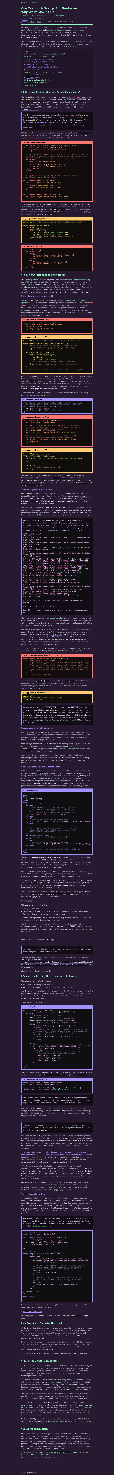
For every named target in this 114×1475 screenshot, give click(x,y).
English (24, 21)
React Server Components (56, 30)
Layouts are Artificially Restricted (39, 64)
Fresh (48, 993)
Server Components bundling (78, 280)
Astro (42, 993)
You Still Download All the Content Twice (42, 67)
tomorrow (53, 1419)
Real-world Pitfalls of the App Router (39, 56)
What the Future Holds (33, 85)
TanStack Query (46, 395)
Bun (34, 280)
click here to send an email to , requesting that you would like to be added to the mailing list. (54, 1453)
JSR (61, 1210)
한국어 (39, 21)
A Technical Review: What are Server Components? (44, 54)
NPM (65, 1210)
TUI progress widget (53, 1382)
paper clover (76, 1387)
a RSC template (31, 282)
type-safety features (69, 1171)
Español (32, 21)
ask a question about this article (46, 1458)
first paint (55, 778)
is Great (36, 75)
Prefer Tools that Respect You (36, 83)
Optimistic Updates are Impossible (40, 59)
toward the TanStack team (53, 1421)
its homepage (58, 874)
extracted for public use (69, 1389)
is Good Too (35, 77)
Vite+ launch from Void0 (82, 1410)
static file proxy (68, 1382)
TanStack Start (71, 46)
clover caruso (26, 19)
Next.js (39, 27)
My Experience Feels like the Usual (38, 80)
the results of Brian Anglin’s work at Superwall (60, 1185)
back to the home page (30, 2)
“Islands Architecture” (38, 771)
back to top (25, 1458)
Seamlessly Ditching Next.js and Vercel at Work (43, 72)
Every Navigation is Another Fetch (39, 62)
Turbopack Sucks (32, 70)
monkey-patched (69, 749)
